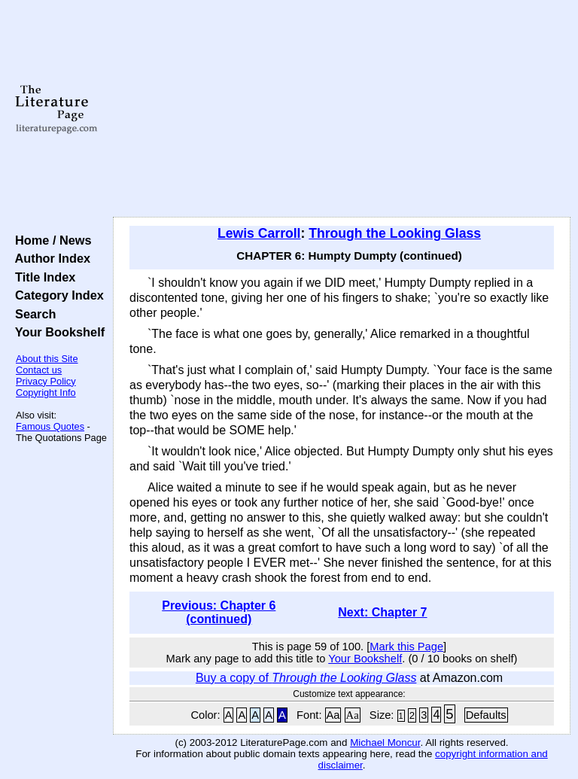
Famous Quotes (50, 426)
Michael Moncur (385, 742)
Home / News (50, 240)
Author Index (49, 258)
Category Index (56, 295)
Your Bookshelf (56, 332)
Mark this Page (406, 647)
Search (32, 314)
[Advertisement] (342, 109)
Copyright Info (46, 392)
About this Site (47, 358)
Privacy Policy (46, 381)
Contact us (39, 370)
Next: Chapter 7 (382, 612)
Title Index (41, 277)
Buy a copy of (306, 677)
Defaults (486, 715)
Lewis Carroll (259, 233)
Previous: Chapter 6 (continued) (218, 612)
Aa (333, 715)
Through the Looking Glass (395, 233)
